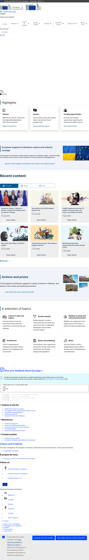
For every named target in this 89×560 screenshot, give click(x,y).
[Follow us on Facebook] (9, 509)
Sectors (36, 114)
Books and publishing (46, 341)
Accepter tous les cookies (43, 538)
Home (5, 32)
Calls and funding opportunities (15, 425)
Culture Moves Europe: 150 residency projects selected (44, 244)
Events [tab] (24, 186)
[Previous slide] (1, 35)
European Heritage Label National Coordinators (20, 440)
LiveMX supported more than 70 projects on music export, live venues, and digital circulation (73, 210)
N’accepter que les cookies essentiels (71, 538)
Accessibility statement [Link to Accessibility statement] (11, 451)
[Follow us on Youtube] (8, 513)
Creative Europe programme (14, 412)
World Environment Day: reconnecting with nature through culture (73, 245)
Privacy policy (8, 529)
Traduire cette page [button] (9, 11)
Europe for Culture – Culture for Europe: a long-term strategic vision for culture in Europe (13, 210)
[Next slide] (4, 35)
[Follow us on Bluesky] (8, 504)
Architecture (12, 341)
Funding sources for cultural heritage (17, 427)
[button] (1, 11)
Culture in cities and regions (16, 317)
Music (71, 341)
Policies (6, 114)
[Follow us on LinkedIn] (8, 500)
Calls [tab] (42, 186)
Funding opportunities (72, 114)
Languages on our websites (12, 526)
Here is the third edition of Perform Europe (12, 244)
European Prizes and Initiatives (15, 416)
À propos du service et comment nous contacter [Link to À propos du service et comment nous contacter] (19, 458)
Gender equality (44, 316)
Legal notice (7, 531)
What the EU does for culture (14, 409)
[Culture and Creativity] (20, 9)
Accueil (4, 24)
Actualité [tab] (7, 186)
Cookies (6, 527)
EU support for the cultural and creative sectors (20, 410)
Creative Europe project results (15, 430)
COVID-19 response (11, 423)
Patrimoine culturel (11, 414)
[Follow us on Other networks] (10, 518)
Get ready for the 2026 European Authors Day (43, 209)
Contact (6, 521)
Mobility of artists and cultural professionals (77, 317)
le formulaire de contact (52, 379)
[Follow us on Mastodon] (9, 495)
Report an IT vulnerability (11, 524)
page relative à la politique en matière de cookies (15, 542)
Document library (10, 429)
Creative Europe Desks (12, 438)
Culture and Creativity (11, 444)
